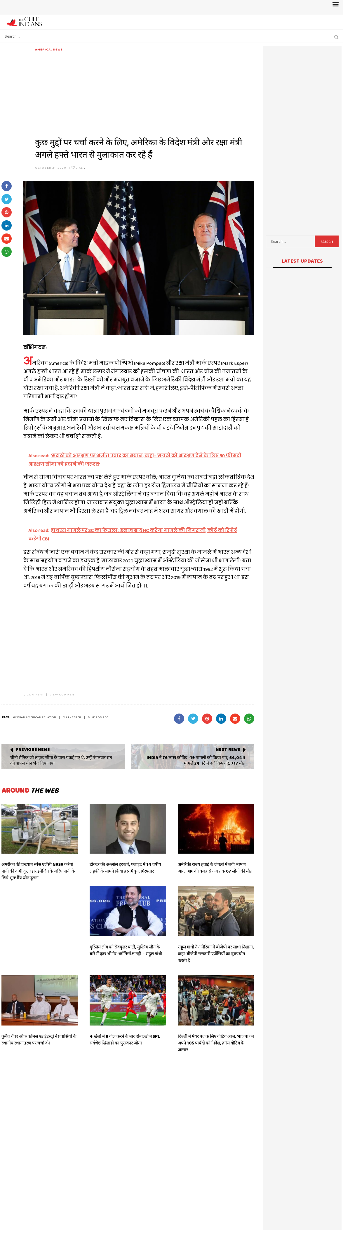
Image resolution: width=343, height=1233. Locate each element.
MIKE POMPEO (98, 717)
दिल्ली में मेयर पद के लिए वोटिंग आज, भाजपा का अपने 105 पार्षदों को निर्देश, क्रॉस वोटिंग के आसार (216, 1043)
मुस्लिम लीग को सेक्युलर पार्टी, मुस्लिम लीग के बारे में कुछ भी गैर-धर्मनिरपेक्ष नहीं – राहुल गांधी (126, 950)
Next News (228, 749)
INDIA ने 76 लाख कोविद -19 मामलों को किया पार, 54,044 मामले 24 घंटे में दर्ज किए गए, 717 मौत (196, 760)
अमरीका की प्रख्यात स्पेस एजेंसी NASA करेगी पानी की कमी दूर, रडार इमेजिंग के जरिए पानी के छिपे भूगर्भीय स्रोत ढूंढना (38, 871)
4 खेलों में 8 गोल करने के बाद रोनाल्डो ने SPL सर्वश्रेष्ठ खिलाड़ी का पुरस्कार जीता (125, 1039)
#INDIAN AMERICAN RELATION (34, 717)
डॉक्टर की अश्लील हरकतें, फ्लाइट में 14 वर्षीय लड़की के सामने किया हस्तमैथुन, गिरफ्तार (125, 867)
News (57, 49)
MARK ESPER (72, 717)
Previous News (33, 749)
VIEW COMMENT (63, 694)
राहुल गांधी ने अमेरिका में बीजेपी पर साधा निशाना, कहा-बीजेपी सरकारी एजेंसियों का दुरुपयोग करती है (216, 954)
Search (327, 242)
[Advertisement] (144, 93)
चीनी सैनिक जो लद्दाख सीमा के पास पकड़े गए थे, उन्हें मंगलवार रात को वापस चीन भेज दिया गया (61, 760)
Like (79, 167)
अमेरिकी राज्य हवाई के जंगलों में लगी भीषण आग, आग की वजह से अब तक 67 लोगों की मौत (215, 867)
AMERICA (43, 49)
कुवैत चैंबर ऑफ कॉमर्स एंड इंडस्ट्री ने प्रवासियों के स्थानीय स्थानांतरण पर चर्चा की (38, 1039)
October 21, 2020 (51, 167)
